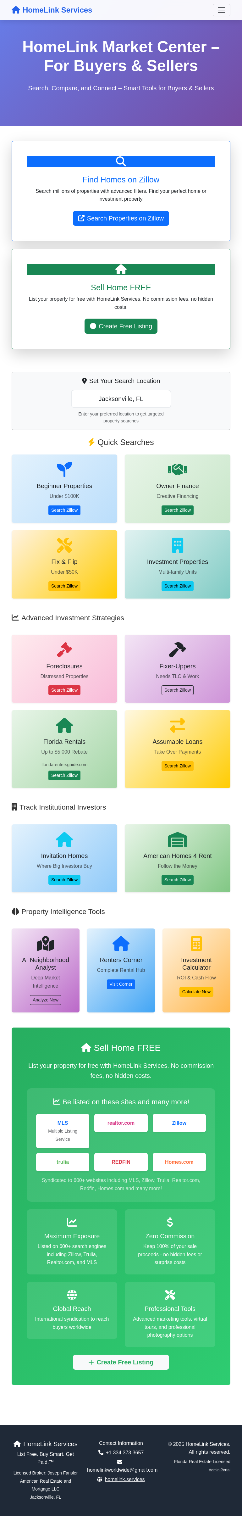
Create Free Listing (121, 326)
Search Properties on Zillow (121, 218)
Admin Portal (219, 1470)
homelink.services (125, 1479)
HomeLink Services (52, 10)
